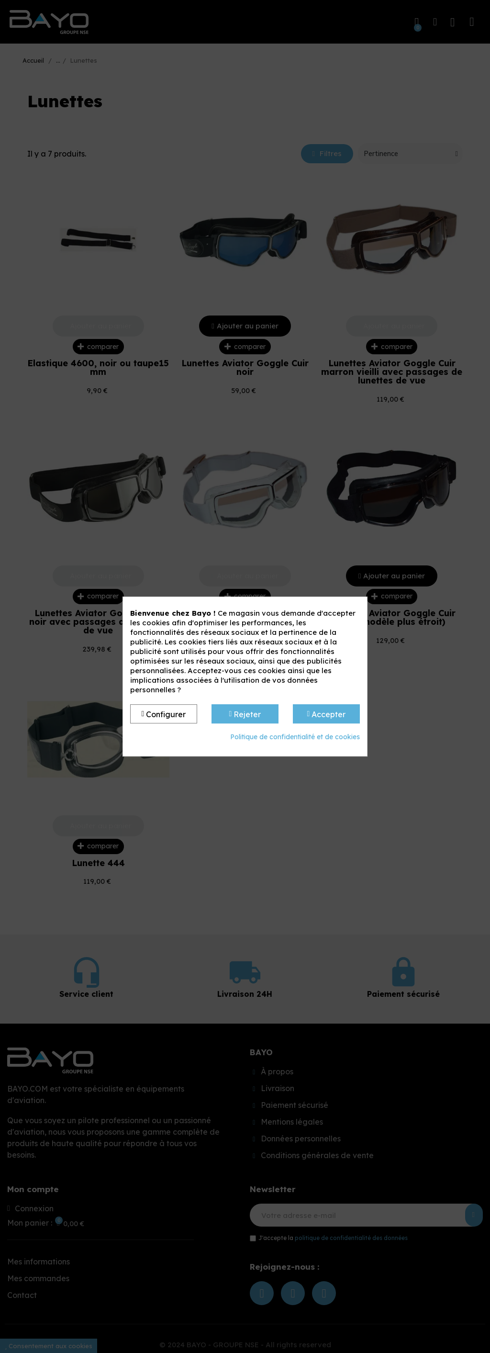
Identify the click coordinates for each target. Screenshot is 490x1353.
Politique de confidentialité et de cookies (295, 737)
